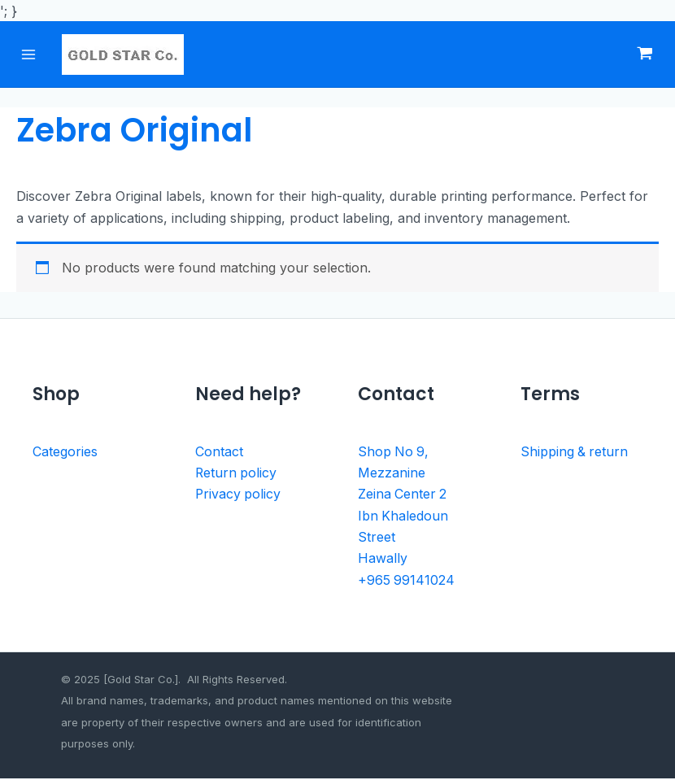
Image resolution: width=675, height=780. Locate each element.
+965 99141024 (406, 581)
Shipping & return (574, 453)
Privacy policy (238, 496)
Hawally (382, 560)
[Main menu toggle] (30, 54)
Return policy (236, 474)
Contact (219, 453)
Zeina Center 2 (403, 496)
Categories (65, 453)
